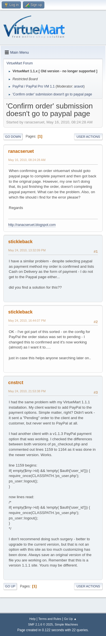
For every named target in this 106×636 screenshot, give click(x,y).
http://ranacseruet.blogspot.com (32, 225)
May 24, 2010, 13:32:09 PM (27, 250)
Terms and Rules (49, 618)
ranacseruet (21, 151)
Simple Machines (66, 624)
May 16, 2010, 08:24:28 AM (27, 160)
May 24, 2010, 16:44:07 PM (27, 320)
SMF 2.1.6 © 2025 (40, 624)
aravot (78, 86)
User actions (88, 136)
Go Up (10, 586)
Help (32, 618)
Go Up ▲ (70, 618)
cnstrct (15, 382)
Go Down (13, 136)
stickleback (20, 241)
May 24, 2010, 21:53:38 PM (27, 391)
